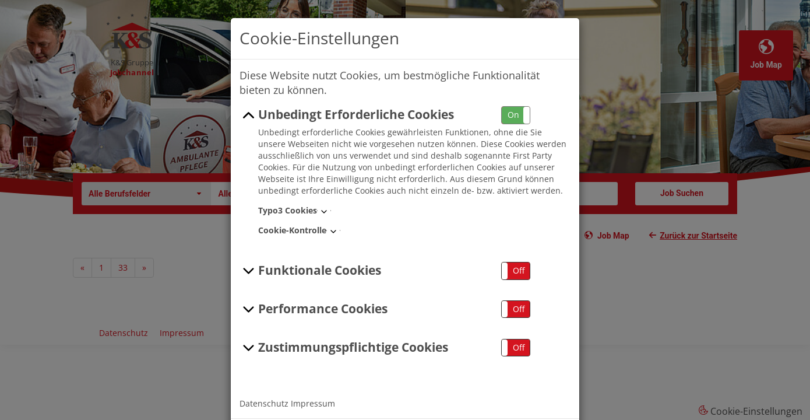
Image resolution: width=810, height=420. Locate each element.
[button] (515, 115)
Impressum (313, 403)
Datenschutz (264, 403)
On (513, 114)
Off (518, 270)
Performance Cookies (314, 309)
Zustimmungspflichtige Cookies (344, 347)
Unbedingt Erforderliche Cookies (347, 115)
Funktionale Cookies (310, 270)
